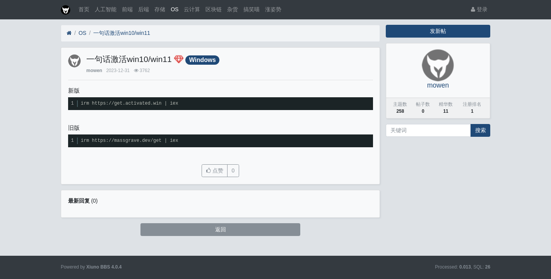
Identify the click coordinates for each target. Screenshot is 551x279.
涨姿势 (273, 9)
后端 (143, 9)
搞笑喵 (251, 9)
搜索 (480, 130)
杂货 (232, 9)
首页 (84, 9)
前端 (127, 9)
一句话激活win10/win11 (121, 33)
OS (174, 9)
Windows (202, 60)
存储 (159, 9)
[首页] (69, 33)
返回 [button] (220, 229)
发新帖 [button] (438, 31)
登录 (479, 9)
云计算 (192, 9)
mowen (94, 70)
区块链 (213, 9)
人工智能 (105, 9)
